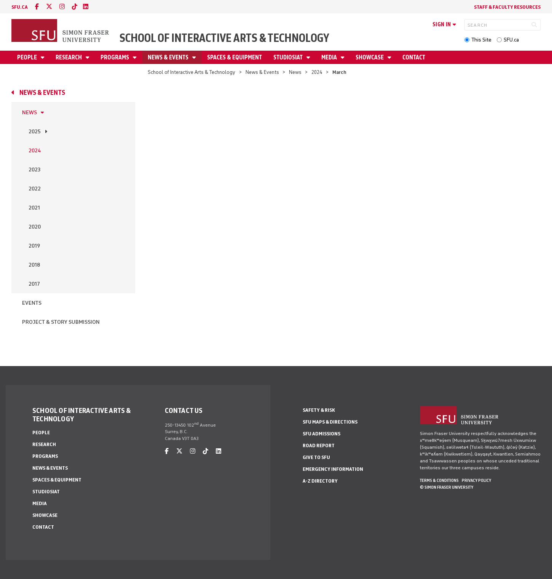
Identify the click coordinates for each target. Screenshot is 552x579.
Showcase (370, 57)
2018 (34, 265)
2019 (34, 246)
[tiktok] (74, 6)
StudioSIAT (288, 57)
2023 (34, 169)
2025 (35, 131)
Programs (115, 57)
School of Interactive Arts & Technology (224, 38)
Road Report (319, 445)
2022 (35, 189)
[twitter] (49, 6)
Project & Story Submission (61, 322)
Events (31, 303)
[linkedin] (85, 6)
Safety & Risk (319, 410)
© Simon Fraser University (446, 487)
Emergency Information (333, 469)
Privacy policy (476, 480)
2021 (34, 208)
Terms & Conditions (439, 480)
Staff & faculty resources (507, 7)
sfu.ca (19, 7)
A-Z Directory (320, 481)
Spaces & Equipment (234, 57)
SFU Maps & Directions (330, 422)
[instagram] (62, 6)
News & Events (169, 57)
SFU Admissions (321, 433)
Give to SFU (316, 457)
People (27, 57)
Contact (413, 57)
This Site (481, 40)
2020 (35, 227)
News (295, 72)
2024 (316, 72)
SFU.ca (511, 40)
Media (329, 57)
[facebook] (37, 6)
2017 (34, 284)
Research (69, 57)
